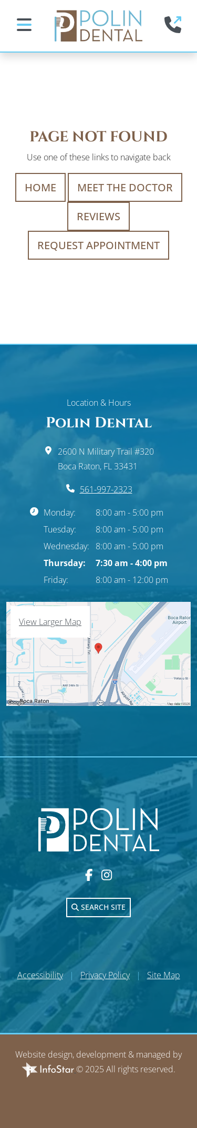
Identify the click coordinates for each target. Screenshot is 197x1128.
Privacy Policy (105, 975)
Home (40, 187)
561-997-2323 (106, 489)
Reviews (98, 216)
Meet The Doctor (125, 187)
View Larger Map (50, 622)
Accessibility (40, 975)
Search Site (98, 907)
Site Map (163, 975)
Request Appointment (98, 245)
